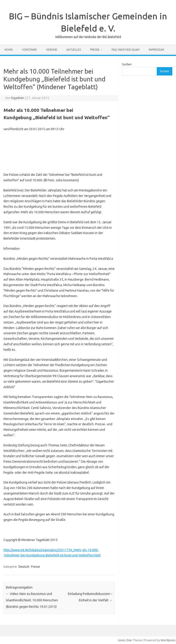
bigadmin (17, 98)
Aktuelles (73, 49)
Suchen (127, 64)
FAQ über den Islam (126, 49)
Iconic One (125, 640)
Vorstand (29, 49)
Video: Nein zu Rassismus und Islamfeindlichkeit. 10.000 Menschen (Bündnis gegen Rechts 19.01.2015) (32, 600)
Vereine (51, 49)
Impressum (156, 49)
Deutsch (24, 566)
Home (9, 49)
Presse (94, 49)
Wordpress (168, 640)
